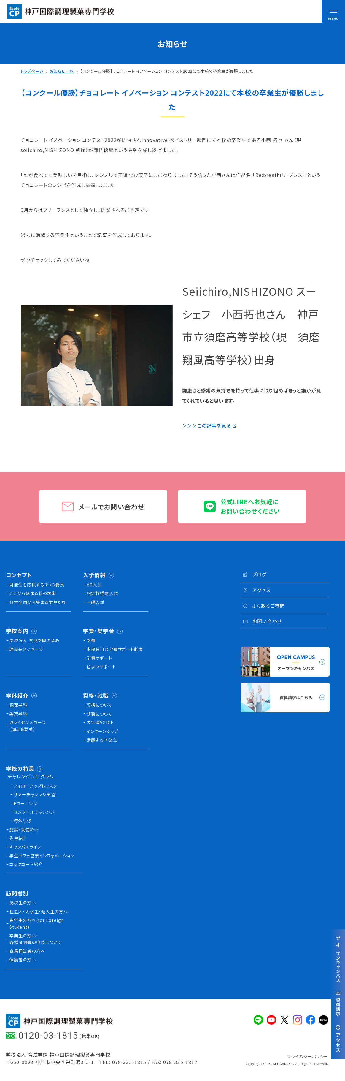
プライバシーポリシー (307, 1056)
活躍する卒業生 (102, 740)
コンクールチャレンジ (34, 812)
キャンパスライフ (25, 847)
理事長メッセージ (26, 649)
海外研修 (23, 821)
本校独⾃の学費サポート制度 (115, 649)
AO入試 (94, 585)
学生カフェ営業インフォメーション (41, 856)
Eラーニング (25, 803)
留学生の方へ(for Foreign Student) (36, 923)
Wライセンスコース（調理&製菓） (27, 725)
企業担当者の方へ (27, 951)
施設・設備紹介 (24, 829)
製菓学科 (18, 714)
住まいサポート (101, 667)
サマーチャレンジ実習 (34, 794)
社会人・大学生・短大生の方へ (38, 911)
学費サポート (99, 658)
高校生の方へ (22, 903)
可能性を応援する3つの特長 (37, 585)
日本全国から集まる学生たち (37, 602)
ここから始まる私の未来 (32, 593)
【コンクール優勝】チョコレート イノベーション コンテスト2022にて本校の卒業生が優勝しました (166, 71)
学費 (91, 640)
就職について (99, 714)
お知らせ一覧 (62, 71)
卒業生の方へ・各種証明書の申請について (35, 939)
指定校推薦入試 (102, 593)
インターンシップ (102, 731)
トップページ (32, 71)
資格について (99, 705)
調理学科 (18, 705)
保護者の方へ (22, 960)
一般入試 (96, 602)
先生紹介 (18, 838)
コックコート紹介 (26, 864)
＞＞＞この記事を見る (206, 425)
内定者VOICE (100, 722)
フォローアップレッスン (35, 786)
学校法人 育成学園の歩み (34, 640)
